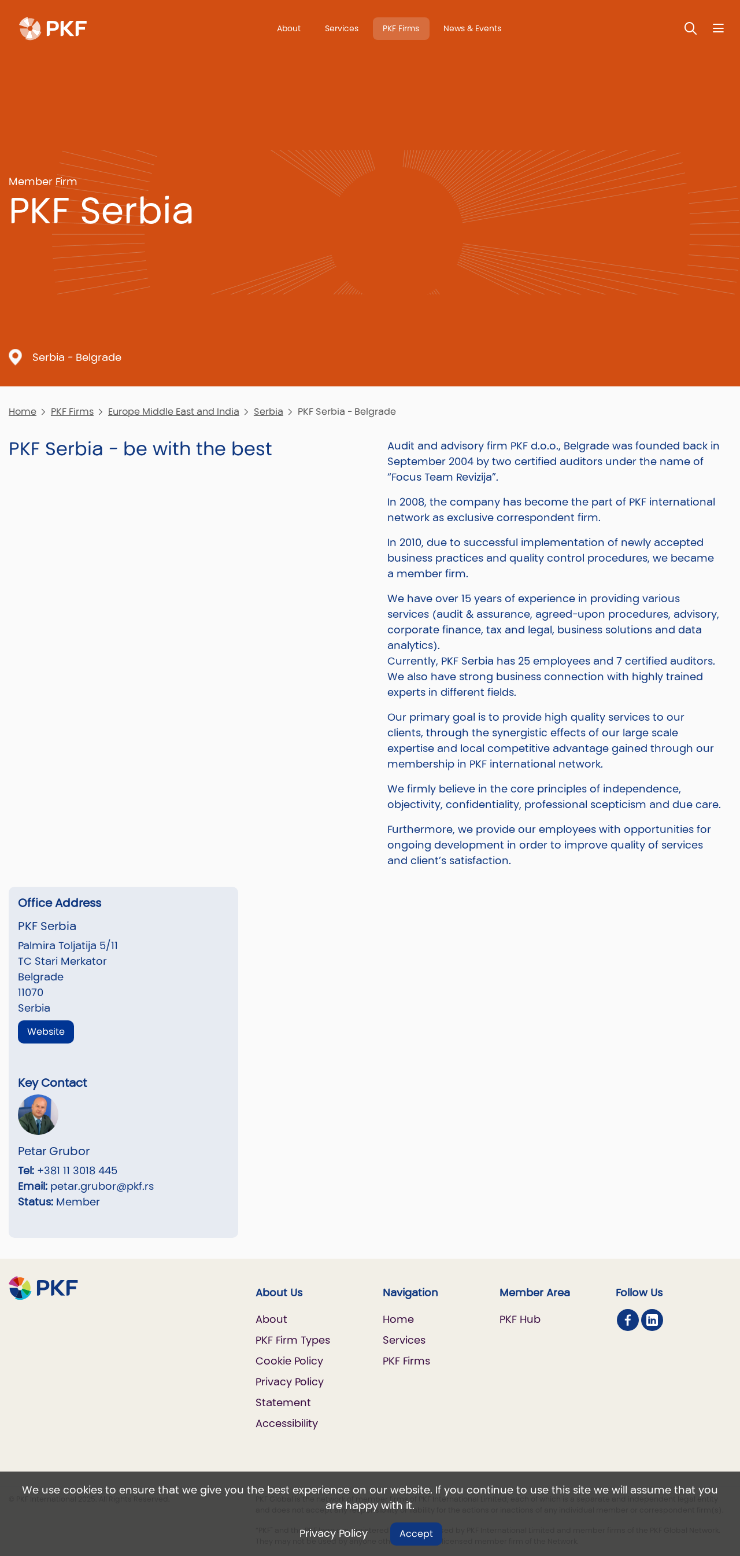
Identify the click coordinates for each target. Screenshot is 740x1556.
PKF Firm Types (293, 1340)
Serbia (268, 411)
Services (341, 28)
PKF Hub (520, 1319)
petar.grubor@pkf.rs (102, 1186)
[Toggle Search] (690, 28)
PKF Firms (401, 28)
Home (22, 411)
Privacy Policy (333, 1533)
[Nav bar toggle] (718, 28)
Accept (416, 1533)
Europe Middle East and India (173, 411)
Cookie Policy (289, 1361)
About (289, 28)
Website (46, 1031)
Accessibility (287, 1423)
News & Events (472, 28)
